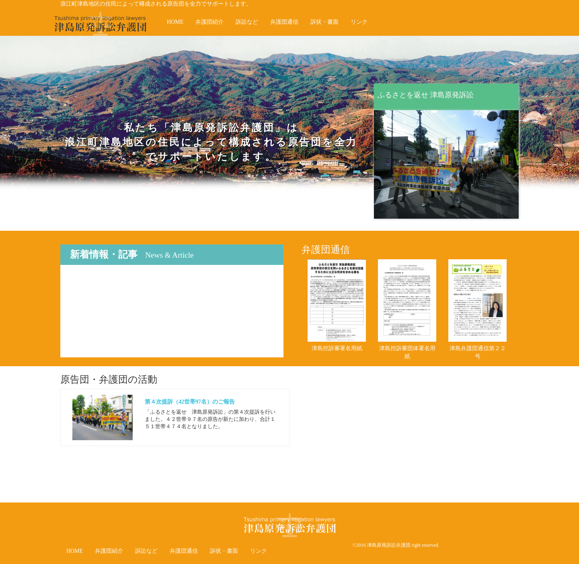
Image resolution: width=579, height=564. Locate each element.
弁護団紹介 (209, 22)
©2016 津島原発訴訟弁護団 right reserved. (396, 545)
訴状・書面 (324, 22)
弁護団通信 (284, 22)
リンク (359, 22)
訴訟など (247, 22)
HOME (175, 22)
